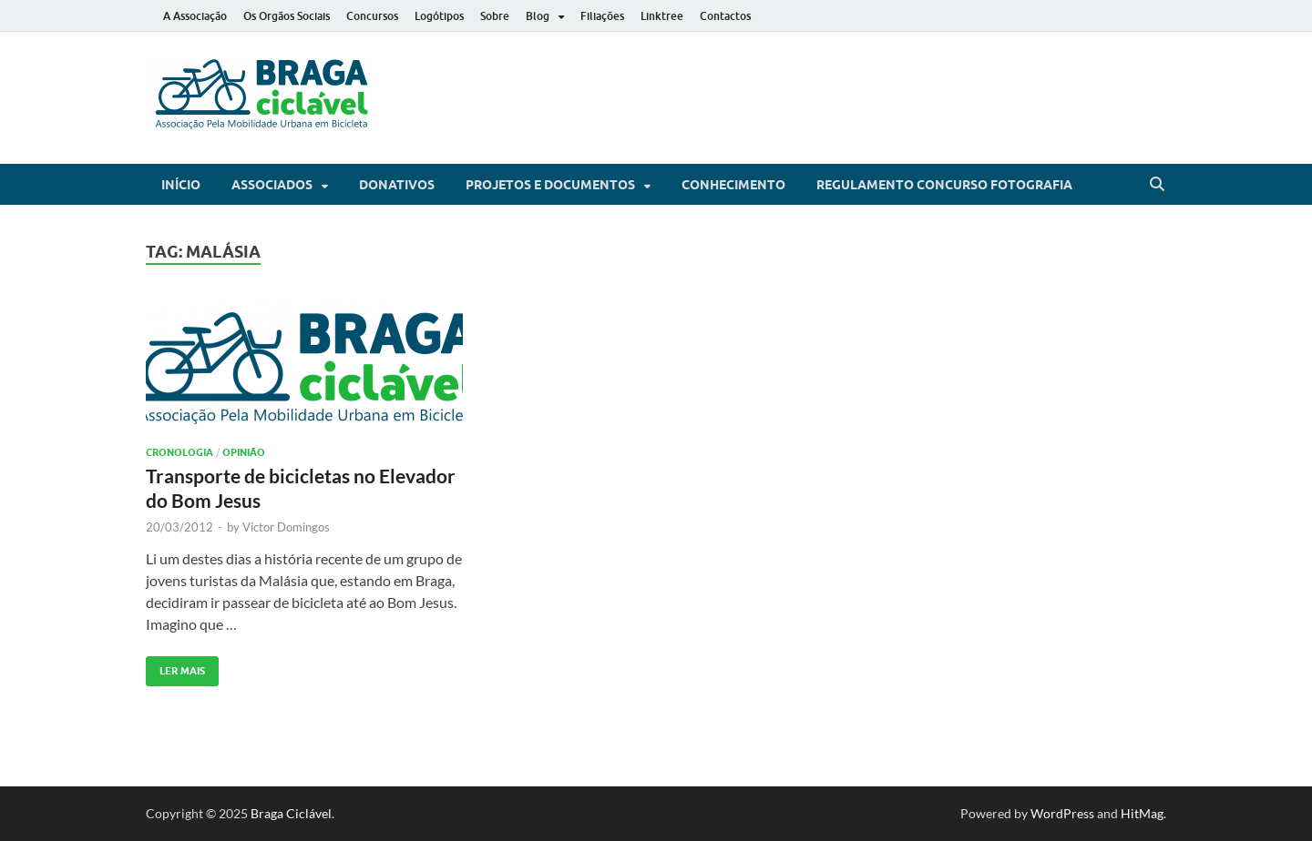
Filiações (602, 16)
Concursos (372, 16)
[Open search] (1157, 185)
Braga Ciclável (291, 813)
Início (180, 184)
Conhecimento (733, 184)
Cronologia (179, 452)
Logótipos (439, 16)
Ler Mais (175, 666)
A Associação (195, 16)
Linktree (662, 16)
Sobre (494, 16)
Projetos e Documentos (550, 184)
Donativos (397, 184)
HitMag (1142, 813)
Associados (272, 184)
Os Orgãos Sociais (286, 16)
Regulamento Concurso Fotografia (944, 184)
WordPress (1062, 813)
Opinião (243, 452)
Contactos (725, 16)
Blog (537, 16)
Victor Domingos (286, 527)
